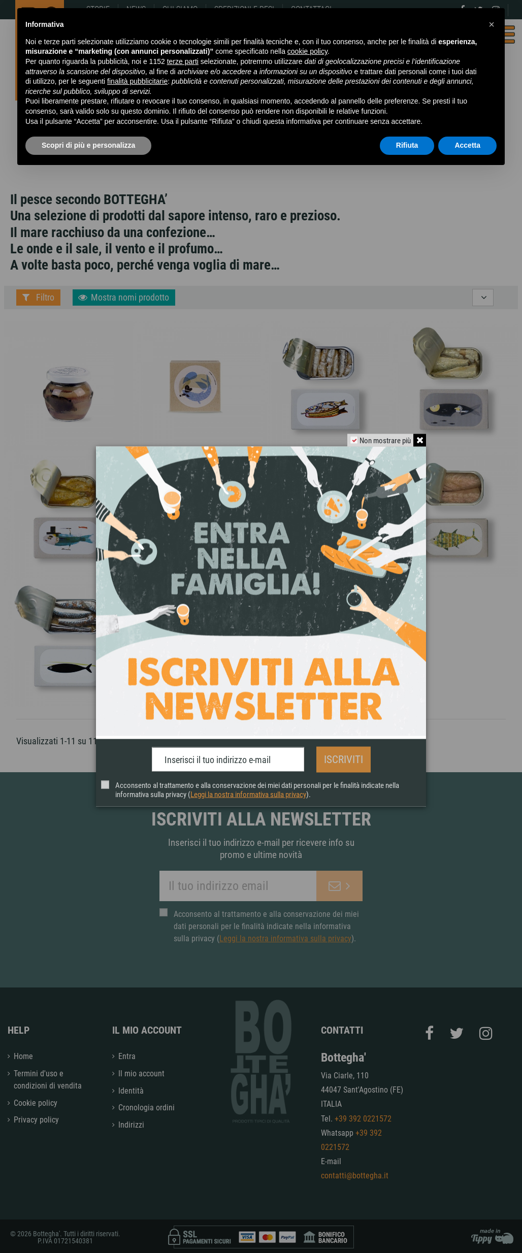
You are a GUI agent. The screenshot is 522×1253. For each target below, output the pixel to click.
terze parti (183, 61)
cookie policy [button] (307, 51)
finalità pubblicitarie (137, 81)
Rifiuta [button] (407, 145)
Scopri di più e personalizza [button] (88, 145)
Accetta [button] (467, 145)
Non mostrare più (384, 441)
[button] (491, 24)
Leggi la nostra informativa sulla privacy (248, 794)
